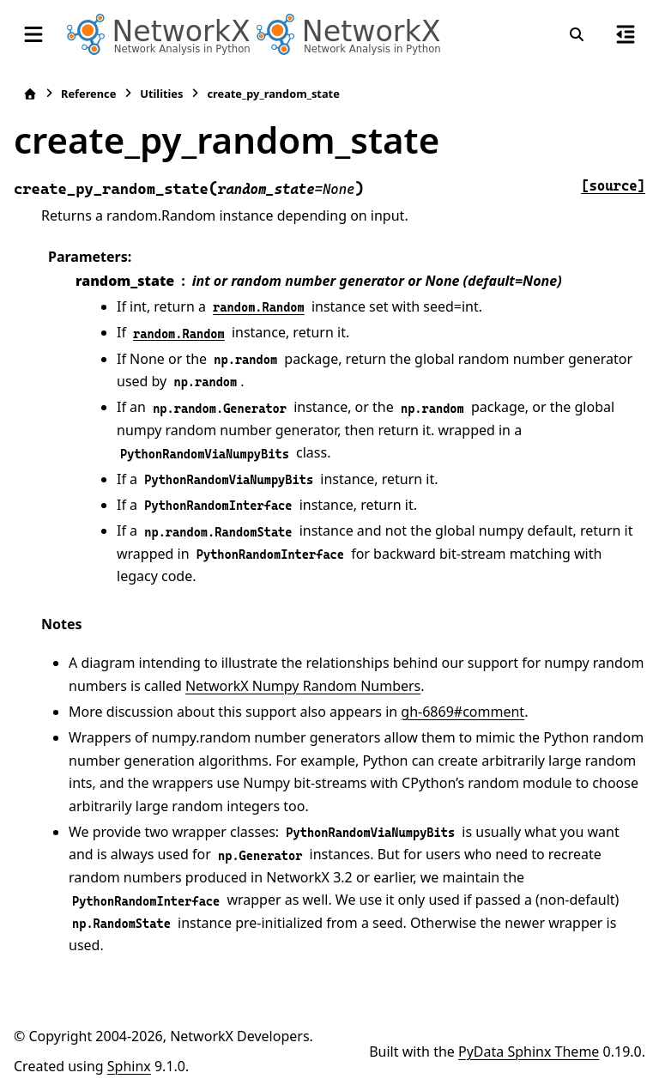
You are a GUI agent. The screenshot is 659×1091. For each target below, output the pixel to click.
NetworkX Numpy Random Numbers (302, 685)
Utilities (161, 93)
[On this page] (625, 34)
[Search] (576, 34)
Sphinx (129, 1066)
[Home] (30, 94)
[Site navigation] (33, 34)
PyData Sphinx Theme (528, 1051)
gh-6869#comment (462, 711)
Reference (88, 93)
